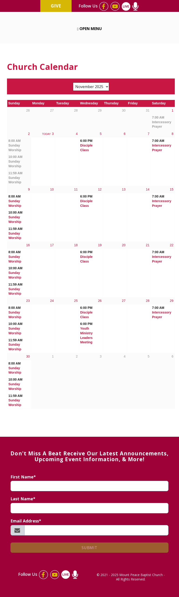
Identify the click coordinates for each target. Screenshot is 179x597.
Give (56, 6)
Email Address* (25, 521)
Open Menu (89, 28)
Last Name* (22, 499)
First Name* (23, 477)
